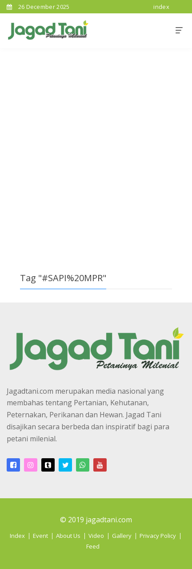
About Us (68, 536)
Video (96, 536)
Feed (93, 546)
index (161, 7)
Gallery (122, 536)
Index (17, 536)
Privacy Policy (158, 536)
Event (40, 536)
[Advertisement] (96, 148)
